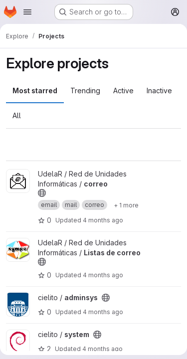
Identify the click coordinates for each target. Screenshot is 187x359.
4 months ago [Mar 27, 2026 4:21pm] (103, 220)
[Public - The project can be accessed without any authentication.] (42, 193)
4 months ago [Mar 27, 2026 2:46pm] (103, 312)
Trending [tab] (85, 90)
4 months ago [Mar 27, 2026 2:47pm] (103, 275)
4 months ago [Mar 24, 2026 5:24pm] (102, 349)
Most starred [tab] (34, 90)
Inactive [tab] (159, 90)
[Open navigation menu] (27, 12)
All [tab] (16, 115)
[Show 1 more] (126, 205)
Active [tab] (123, 90)
